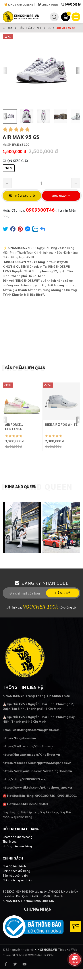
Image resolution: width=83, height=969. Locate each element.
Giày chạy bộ (11, 812)
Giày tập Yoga (49, 812)
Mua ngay (61, 195)
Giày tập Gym (29, 812)
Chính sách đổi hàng (16, 871)
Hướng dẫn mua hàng (17, 846)
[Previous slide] (5, 70)
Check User (48, 4)
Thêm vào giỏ (22, 195)
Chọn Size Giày (15, 160)
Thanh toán (10, 841)
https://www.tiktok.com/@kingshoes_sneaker (38, 787)
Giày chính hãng (21, 817)
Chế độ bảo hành (14, 866)
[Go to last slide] (5, 116)
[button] (10, 116)
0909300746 (72, 4)
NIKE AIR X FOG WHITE (61, 424)
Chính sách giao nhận (17, 880)
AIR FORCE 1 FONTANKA (14, 426)
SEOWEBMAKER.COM (39, 955)
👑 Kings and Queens (18, 4)
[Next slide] (78, 70)
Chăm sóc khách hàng (17, 837)
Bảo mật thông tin (15, 875)
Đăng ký (62, 593)
